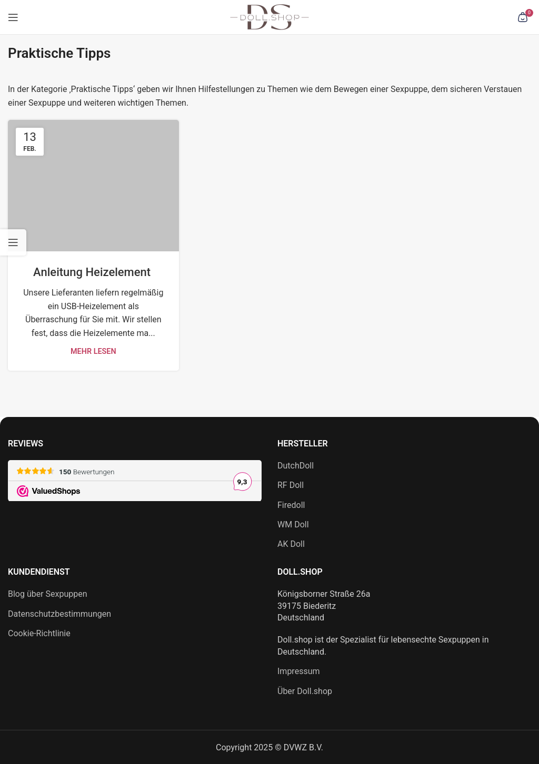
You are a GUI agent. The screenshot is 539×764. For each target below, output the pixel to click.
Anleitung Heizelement (93, 272)
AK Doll (291, 544)
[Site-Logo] (269, 17)
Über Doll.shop (304, 691)
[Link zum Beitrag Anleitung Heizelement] (93, 185)
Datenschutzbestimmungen (59, 614)
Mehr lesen (93, 351)
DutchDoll (295, 466)
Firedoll (291, 505)
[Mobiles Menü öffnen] (13, 17)
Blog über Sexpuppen (47, 594)
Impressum (298, 671)
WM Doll (293, 524)
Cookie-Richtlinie (39, 633)
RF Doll (290, 485)
